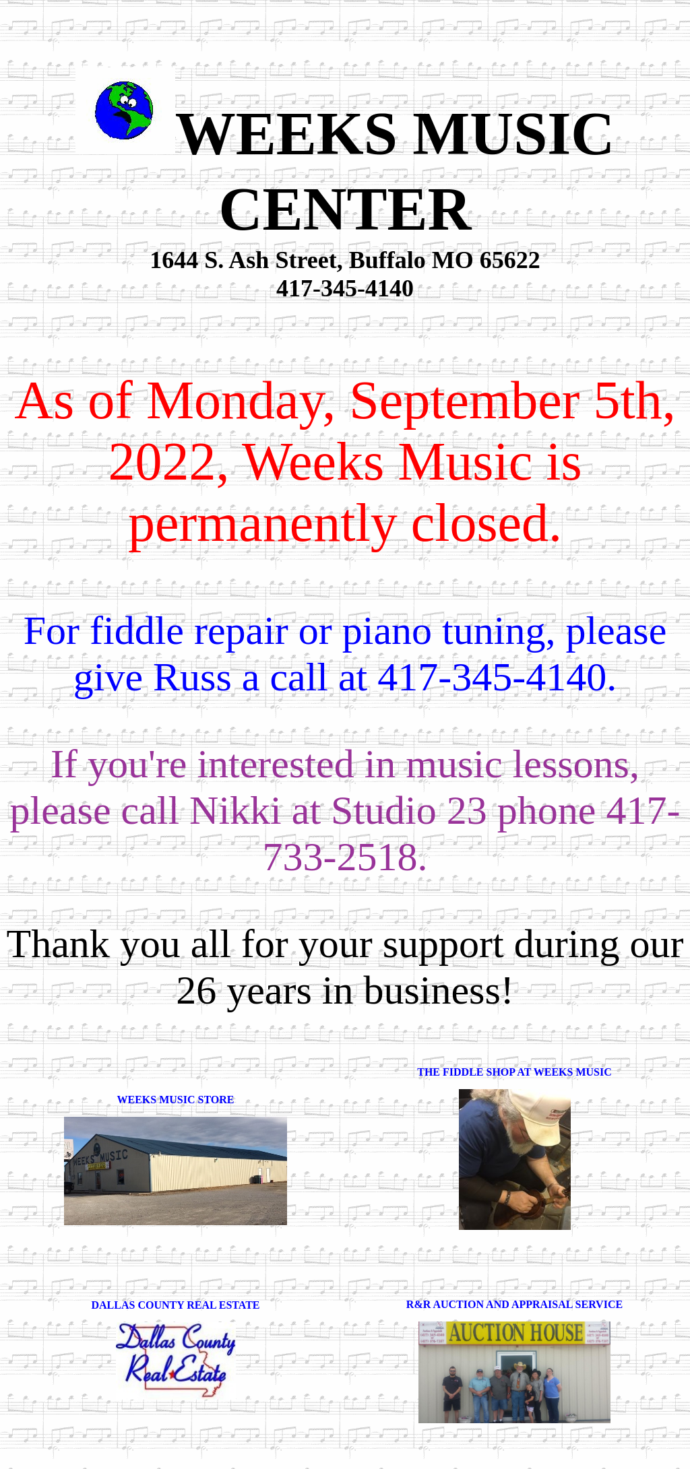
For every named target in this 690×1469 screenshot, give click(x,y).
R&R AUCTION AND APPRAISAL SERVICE (514, 1304)
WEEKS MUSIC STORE (175, 1099)
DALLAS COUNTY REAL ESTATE (176, 1305)
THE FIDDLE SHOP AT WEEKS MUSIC (514, 1072)
